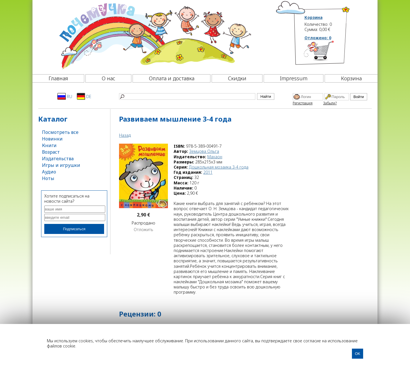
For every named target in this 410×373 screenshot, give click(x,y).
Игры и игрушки (61, 165)
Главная (58, 78)
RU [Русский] (64, 96)
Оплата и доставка (171, 78)
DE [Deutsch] (84, 96)
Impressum (293, 78)
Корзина (313, 17)
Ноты (48, 178)
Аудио (49, 172)
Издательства (58, 158)
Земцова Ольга (204, 151)
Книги (49, 145)
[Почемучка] (154, 35)
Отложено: (317, 37)
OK (357, 353)
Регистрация (303, 103)
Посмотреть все (60, 132)
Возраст (51, 152)
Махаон (214, 156)
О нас (108, 78)
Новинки (52, 139)
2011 (207, 172)
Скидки (237, 78)
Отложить (143, 229)
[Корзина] (327, 53)
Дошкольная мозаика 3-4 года (218, 167)
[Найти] (187, 96)
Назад (125, 135)
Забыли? (330, 103)
